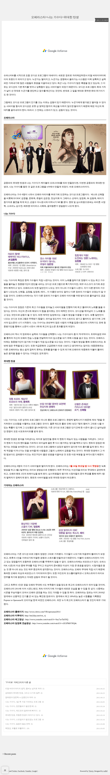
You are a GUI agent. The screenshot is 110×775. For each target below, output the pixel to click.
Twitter (14, 771)
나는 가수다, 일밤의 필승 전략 (17, 724)
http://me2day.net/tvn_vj (35, 615)
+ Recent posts (9, 754)
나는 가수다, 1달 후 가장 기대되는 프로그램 (23, 702)
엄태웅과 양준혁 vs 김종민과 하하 (19, 697)
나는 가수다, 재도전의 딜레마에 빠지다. (21, 711)
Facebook (21, 771)
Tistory (91, 771)
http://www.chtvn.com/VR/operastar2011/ (43, 612)
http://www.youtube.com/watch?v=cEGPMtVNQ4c (54, 623)
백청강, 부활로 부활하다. (15, 728)
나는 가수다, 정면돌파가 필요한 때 (19, 706)
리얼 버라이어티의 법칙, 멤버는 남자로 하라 (23, 688)
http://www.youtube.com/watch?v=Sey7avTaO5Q (46, 619)
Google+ (35, 771)
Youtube (28, 771)
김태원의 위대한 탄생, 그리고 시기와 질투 (22, 693)
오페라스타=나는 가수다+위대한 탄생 (55, 17)
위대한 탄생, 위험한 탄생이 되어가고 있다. (22, 715)
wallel (105, 771)
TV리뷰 (9, 682)
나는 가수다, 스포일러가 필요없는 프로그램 (23, 719)
